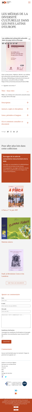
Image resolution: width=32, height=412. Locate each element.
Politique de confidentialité (9, 364)
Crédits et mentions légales (9, 362)
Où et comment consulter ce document (12, 123)
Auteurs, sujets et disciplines (12, 109)
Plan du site (5, 366)
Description (6, 103)
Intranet (4, 368)
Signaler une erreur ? (9, 85)
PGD (3, 375)
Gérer (16, 409)
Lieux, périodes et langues (11, 115)
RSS (3, 369)
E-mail (3, 303)
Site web (4, 309)
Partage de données (7, 373)
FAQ (3, 371)
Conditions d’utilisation (8, 330)
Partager (4, 131)
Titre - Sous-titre (8, 91)
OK (16, 407)
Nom (3, 298)
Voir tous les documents (16, 283)
